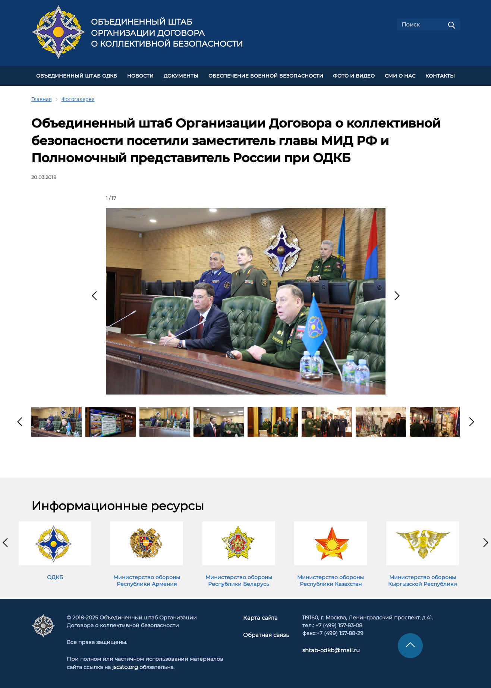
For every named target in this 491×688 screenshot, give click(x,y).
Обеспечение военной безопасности (265, 75)
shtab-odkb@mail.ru (327, 648)
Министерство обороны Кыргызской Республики (422, 579)
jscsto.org (125, 665)
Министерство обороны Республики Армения (146, 579)
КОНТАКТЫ (440, 75)
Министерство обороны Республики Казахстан (330, 579)
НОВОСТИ (140, 75)
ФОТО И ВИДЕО (354, 75)
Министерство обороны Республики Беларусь (238, 579)
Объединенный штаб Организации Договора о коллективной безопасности (167, 32)
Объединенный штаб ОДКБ (76, 75)
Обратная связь (265, 632)
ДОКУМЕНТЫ (181, 75)
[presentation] (94, 294)
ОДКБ (55, 575)
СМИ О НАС (400, 75)
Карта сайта (260, 616)
